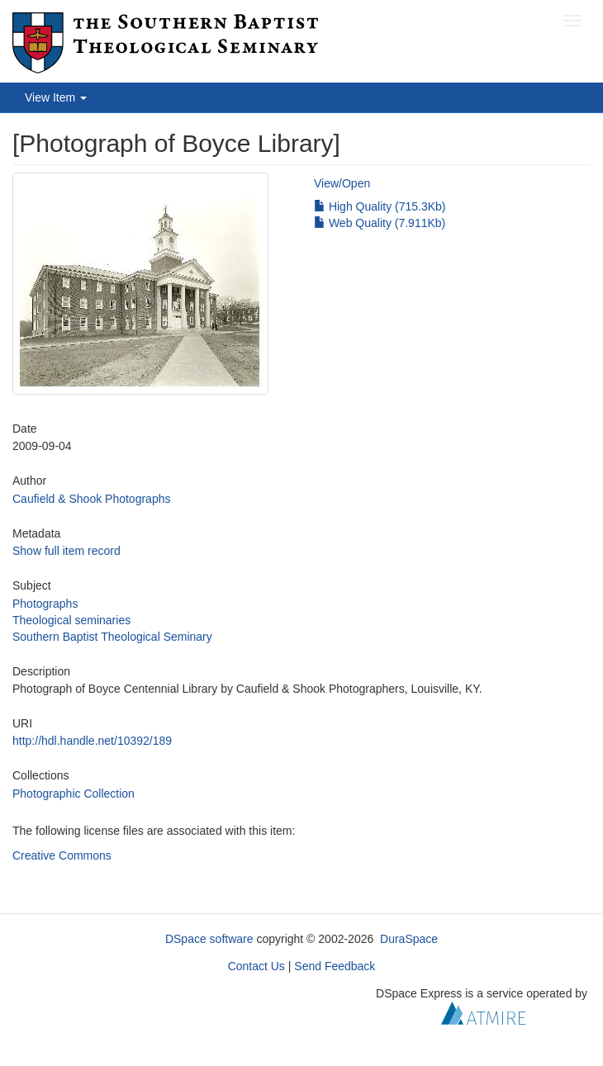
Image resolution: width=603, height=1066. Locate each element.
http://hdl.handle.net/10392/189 (92, 740)
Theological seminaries (71, 620)
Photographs (45, 603)
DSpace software (209, 938)
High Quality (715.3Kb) (380, 206)
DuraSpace (409, 938)
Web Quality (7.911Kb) (379, 223)
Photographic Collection (73, 793)
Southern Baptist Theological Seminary (112, 636)
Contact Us (256, 966)
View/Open (342, 183)
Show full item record (66, 550)
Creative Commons (62, 855)
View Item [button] (56, 97)
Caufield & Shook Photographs (91, 498)
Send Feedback (334, 966)
